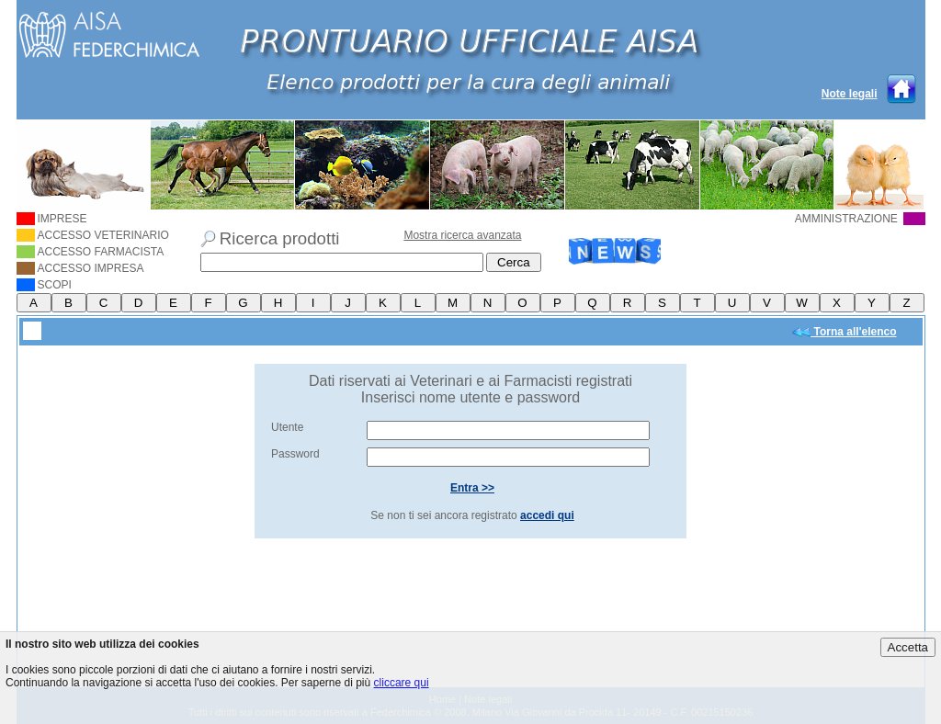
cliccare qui (401, 682)
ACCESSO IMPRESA (80, 268)
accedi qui (547, 515)
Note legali (850, 93)
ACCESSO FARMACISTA (90, 251)
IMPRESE (52, 218)
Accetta (908, 647)
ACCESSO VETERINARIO (93, 235)
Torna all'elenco (844, 332)
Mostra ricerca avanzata (462, 235)
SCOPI (44, 284)
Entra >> (472, 487)
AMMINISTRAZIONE (860, 218)
